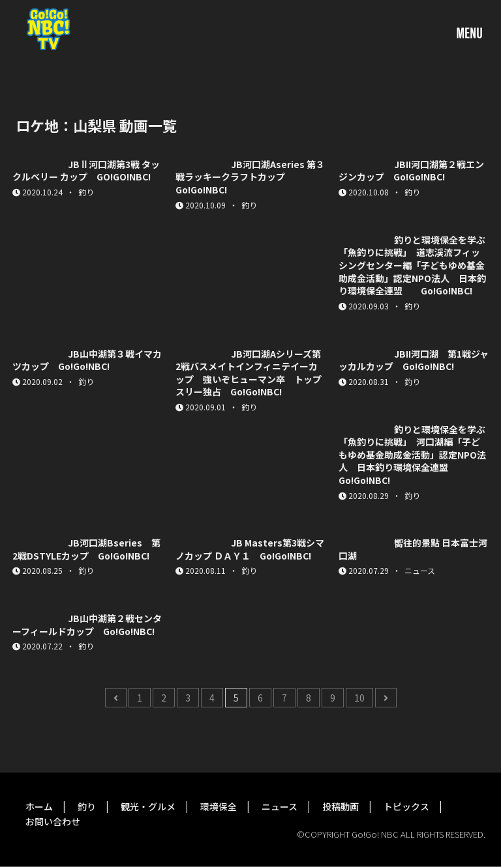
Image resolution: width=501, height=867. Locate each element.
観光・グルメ (148, 806)
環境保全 (218, 806)
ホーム (39, 806)
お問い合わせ (52, 821)
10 (359, 697)
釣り (87, 806)
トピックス (406, 806)
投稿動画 (340, 806)
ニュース (279, 806)
